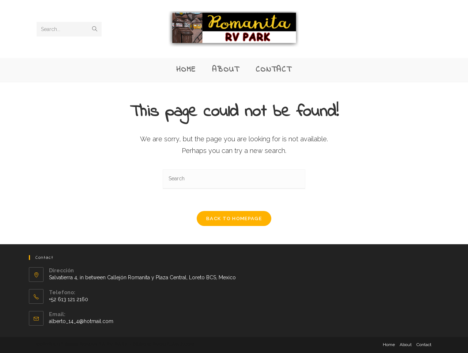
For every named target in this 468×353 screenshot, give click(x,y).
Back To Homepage (234, 218)
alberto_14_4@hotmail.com (81, 321)
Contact (423, 344)
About (406, 344)
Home (389, 344)
